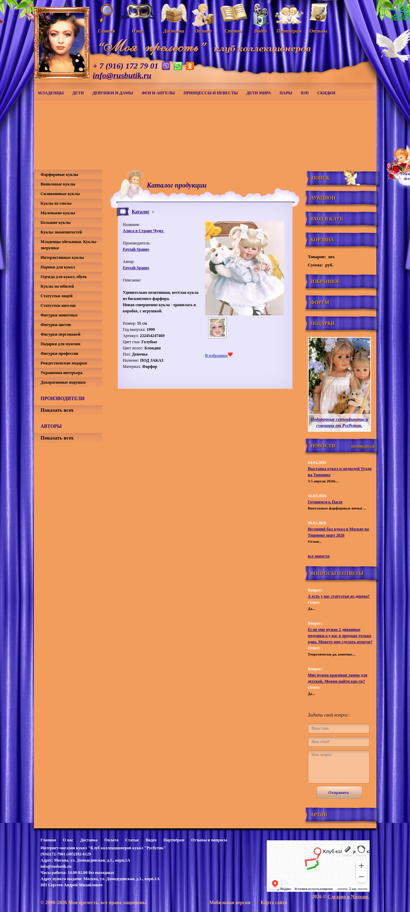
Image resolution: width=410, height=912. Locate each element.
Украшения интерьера (62, 372)
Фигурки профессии (59, 353)
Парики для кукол (58, 267)
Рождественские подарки (64, 363)
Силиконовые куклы (60, 193)
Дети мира (259, 93)
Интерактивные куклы (62, 257)
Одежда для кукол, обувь (64, 276)
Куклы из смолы (56, 203)
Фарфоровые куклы (59, 174)
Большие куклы (56, 222)
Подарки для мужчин (60, 343)
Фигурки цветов (56, 324)
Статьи (132, 840)
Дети (78, 93)
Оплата (111, 840)
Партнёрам (173, 840)
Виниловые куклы (58, 184)
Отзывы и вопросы (209, 840)
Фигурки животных (59, 315)
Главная (48, 840)
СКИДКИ (326, 93)
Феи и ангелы (158, 93)
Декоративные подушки (63, 382)
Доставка (89, 840)
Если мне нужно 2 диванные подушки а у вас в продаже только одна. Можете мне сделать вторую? (340, 635)
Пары (285, 93)
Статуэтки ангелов (58, 305)
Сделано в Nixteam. (349, 896)
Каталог (141, 211)
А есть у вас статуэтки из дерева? (339, 596)
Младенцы (51, 93)
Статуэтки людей (57, 295)
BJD (305, 93)
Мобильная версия (229, 902)
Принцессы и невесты (211, 93)
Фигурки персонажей (60, 334)
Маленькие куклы (58, 213)
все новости (319, 556)
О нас (68, 840)
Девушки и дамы (112, 93)
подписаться (363, 446)
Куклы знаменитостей (61, 232)
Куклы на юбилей (57, 286)
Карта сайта (274, 902)
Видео (151, 840)
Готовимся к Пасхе (325, 502)
